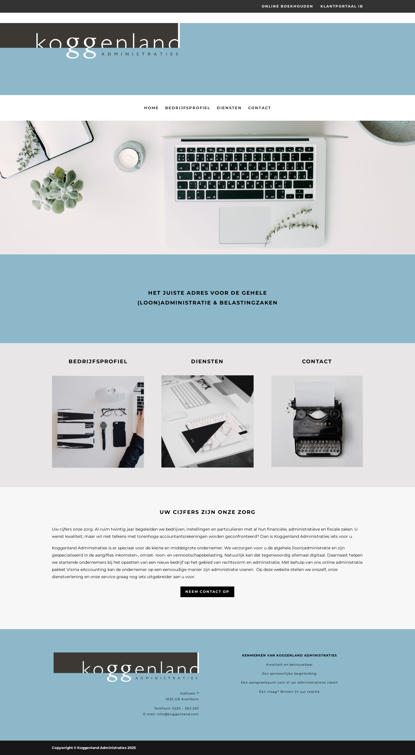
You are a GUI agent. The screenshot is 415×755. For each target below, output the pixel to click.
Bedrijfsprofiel (187, 108)
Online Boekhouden (287, 6)
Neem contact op (207, 591)
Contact (259, 108)
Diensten (229, 108)
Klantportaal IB (341, 6)
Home (151, 108)
